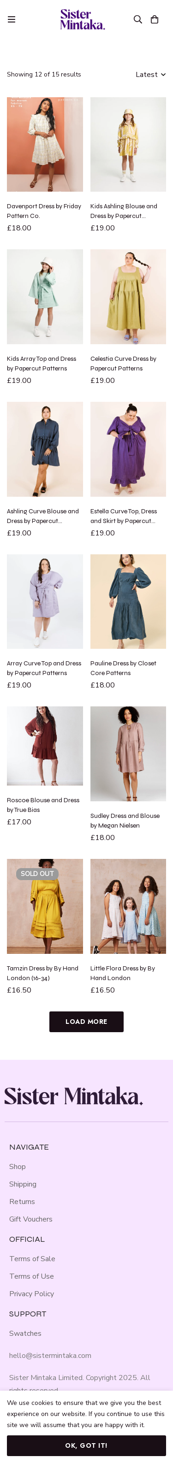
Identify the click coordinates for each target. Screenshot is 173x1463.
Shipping (22, 1184)
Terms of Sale (32, 1259)
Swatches (25, 1333)
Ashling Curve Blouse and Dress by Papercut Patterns (43, 521)
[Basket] (154, 19)
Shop (17, 1167)
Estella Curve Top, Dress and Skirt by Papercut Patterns (123, 521)
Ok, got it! (86, 1445)
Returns (22, 1202)
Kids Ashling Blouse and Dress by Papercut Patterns (123, 215)
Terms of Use (31, 1276)
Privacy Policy (31, 1294)
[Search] (138, 19)
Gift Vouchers (31, 1219)
